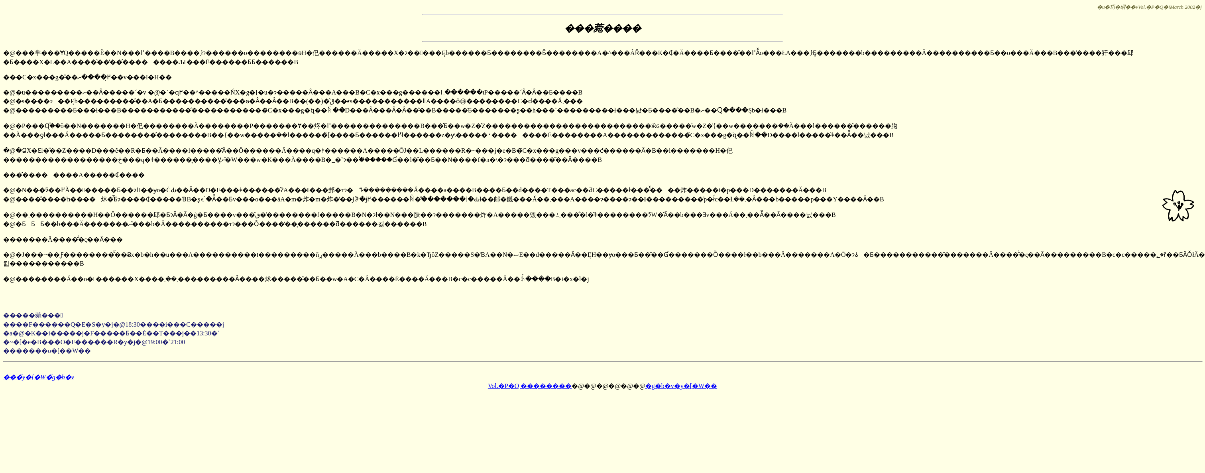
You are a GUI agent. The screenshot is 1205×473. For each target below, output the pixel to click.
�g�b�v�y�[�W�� (681, 385)
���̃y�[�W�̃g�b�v (38, 377)
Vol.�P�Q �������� (530, 385)
